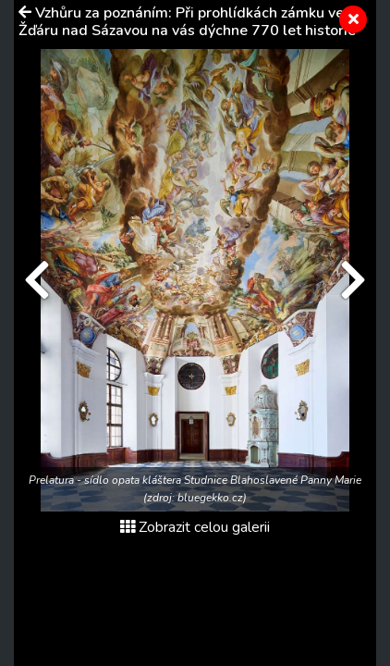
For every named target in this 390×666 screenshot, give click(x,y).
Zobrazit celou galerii (195, 527)
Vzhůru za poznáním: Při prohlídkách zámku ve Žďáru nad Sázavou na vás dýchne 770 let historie (187, 22)
